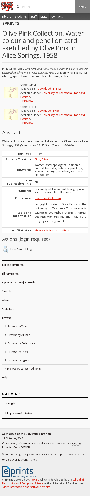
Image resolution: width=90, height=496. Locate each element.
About (6, 300)
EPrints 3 (34, 480)
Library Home (10, 273)
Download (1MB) (48, 111)
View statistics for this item (52, 230)
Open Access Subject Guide (18, 282)
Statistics (8, 309)
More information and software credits (26, 487)
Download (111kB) (49, 88)
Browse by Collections (21, 343)
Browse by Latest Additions (24, 368)
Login (11, 403)
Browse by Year (17, 326)
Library (6, 16)
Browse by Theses (18, 352)
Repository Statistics (20, 413)
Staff (33, 16)
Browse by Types (18, 360)
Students (21, 16)
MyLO (44, 16)
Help (5, 377)
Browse (6, 318)
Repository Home (13, 265)
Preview (27, 101)
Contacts (57, 16)
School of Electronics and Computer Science (43, 481)
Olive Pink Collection (48, 198)
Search (6, 291)
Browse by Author (18, 335)
